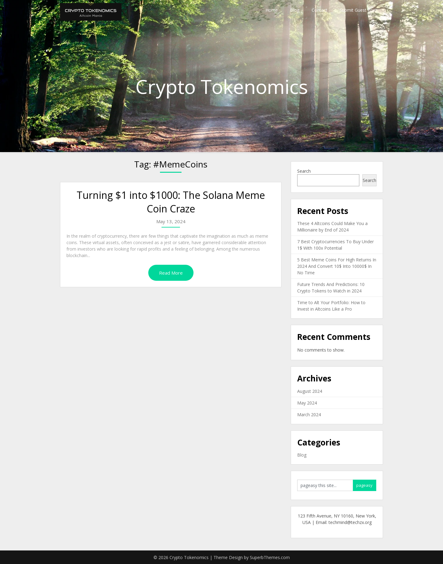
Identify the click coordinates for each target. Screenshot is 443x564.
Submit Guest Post (358, 10)
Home (271, 10)
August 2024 (309, 391)
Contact (319, 10)
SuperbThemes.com (270, 557)
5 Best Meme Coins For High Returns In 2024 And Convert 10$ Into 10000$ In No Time (336, 266)
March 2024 (309, 414)
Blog (294, 10)
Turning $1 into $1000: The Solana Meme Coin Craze (171, 202)
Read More (171, 273)
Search (304, 171)
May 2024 (307, 403)
